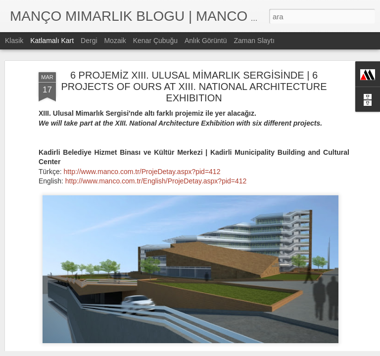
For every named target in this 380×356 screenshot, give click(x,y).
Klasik (14, 40)
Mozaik (115, 40)
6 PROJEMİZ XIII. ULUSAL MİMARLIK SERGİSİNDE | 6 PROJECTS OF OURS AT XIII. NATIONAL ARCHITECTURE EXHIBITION (194, 60)
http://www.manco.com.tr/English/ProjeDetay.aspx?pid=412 (156, 155)
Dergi (89, 40)
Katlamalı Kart (52, 40)
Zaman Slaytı (254, 40)
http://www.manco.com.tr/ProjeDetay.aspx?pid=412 (142, 145)
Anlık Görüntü (206, 40)
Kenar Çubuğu (155, 40)
